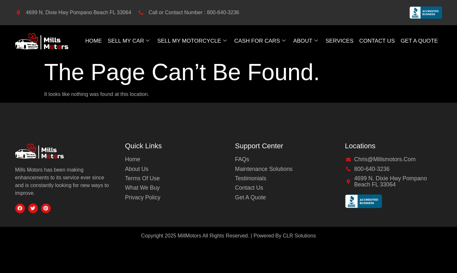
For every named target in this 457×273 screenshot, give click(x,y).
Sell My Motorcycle (191, 40)
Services (340, 40)
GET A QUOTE (420, 40)
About (306, 40)
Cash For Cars (260, 40)
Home (92, 40)
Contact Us (377, 40)
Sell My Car (127, 40)
